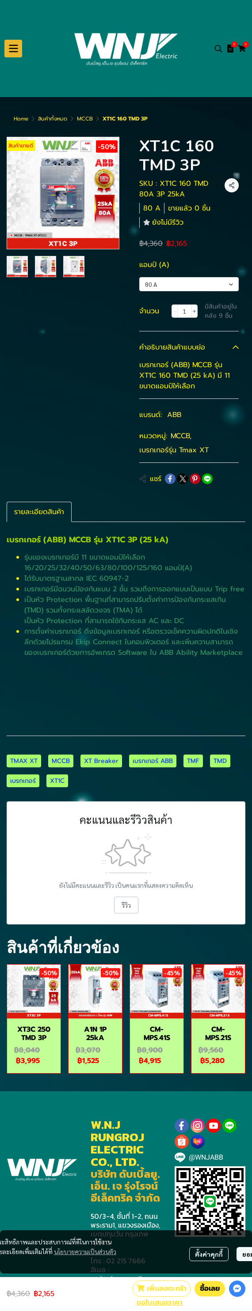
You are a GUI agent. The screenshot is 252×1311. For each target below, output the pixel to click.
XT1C (57, 780)
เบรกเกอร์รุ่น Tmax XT (174, 450)
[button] (218, 48)
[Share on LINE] (207, 478)
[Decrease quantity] (174, 311)
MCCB (85, 119)
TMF (193, 761)
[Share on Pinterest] (195, 478)
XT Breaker (101, 761)
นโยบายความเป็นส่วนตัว (85, 1251)
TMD (220, 761)
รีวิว (126, 905)
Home (21, 119)
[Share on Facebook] (170, 478)
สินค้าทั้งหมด (52, 119)
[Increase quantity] (194, 311)
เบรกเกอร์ (23, 780)
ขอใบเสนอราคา (160, 1302)
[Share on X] (182, 478)
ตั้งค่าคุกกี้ (209, 1254)
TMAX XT (24, 761)
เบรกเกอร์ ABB (153, 761)
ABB (174, 414)
